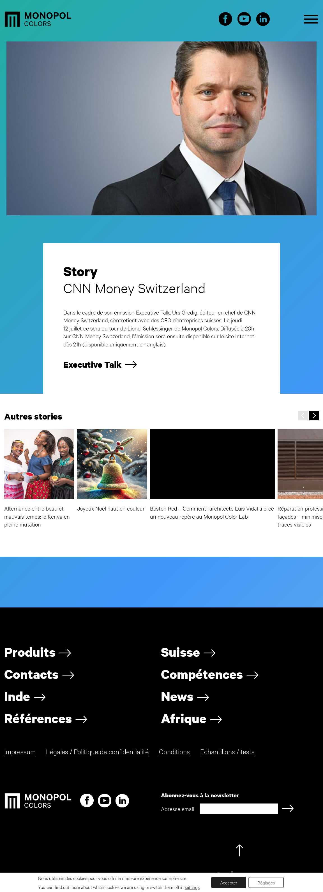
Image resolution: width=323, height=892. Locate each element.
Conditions (174, 751)
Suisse (180, 651)
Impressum (20, 751)
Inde (17, 696)
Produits (30, 651)
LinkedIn (263, 19)
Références (38, 718)
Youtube (244, 19)
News (177, 696)
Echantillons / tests (227, 751)
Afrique (183, 718)
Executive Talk (92, 364)
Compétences (202, 674)
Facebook (225, 19)
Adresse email (177, 808)
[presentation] (303, 415)
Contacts (31, 674)
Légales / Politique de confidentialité (97, 751)
